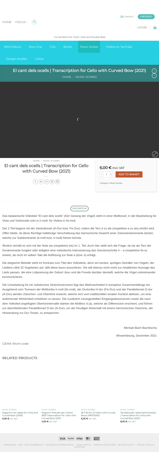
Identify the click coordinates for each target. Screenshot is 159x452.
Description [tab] (79, 208)
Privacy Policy (146, 445)
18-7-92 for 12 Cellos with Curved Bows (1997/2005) (98, 414)
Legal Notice (83, 445)
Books (67, 46)
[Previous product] (154, 75)
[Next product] (154, 70)
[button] (34, 22)
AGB (20, 445)
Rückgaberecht (34, 445)
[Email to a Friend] (46, 181)
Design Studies (16, 58)
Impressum (10, 445)
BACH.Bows (12, 46)
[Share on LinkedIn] (57, 181)
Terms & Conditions (104, 445)
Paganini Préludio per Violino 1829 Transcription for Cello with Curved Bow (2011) (59, 415)
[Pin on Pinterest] (52, 181)
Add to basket (128, 174)
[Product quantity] (106, 174)
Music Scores (89, 46)
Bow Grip (35, 46)
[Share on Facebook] (35, 181)
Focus (21, 22)
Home (6, 22)
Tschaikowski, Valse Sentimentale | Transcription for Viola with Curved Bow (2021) (138, 415)
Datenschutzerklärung (60, 445)
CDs (52, 46)
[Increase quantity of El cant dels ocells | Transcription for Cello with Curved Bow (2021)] (111, 174)
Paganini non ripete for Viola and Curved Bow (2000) (20, 414)
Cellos (39, 58)
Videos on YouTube (119, 46)
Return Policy (126, 445)
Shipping (80, 447)
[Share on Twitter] (41, 181)
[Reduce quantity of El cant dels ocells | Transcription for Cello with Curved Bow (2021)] (101, 174)
